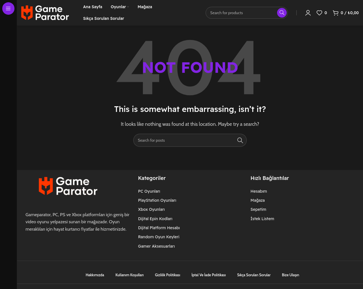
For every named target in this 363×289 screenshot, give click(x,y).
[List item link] (164, 191)
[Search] (190, 140)
